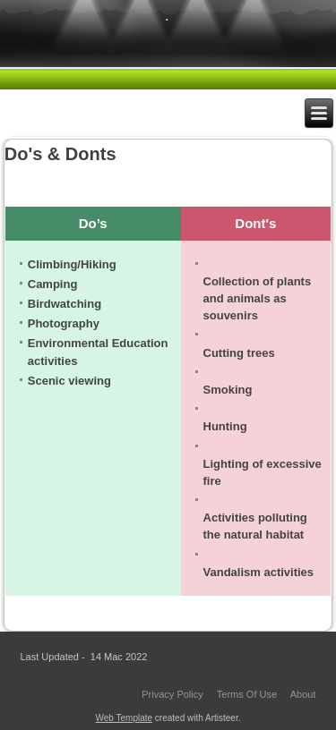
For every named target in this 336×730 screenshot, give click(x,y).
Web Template (124, 718)
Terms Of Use (247, 694)
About (303, 694)
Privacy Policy (172, 694)
